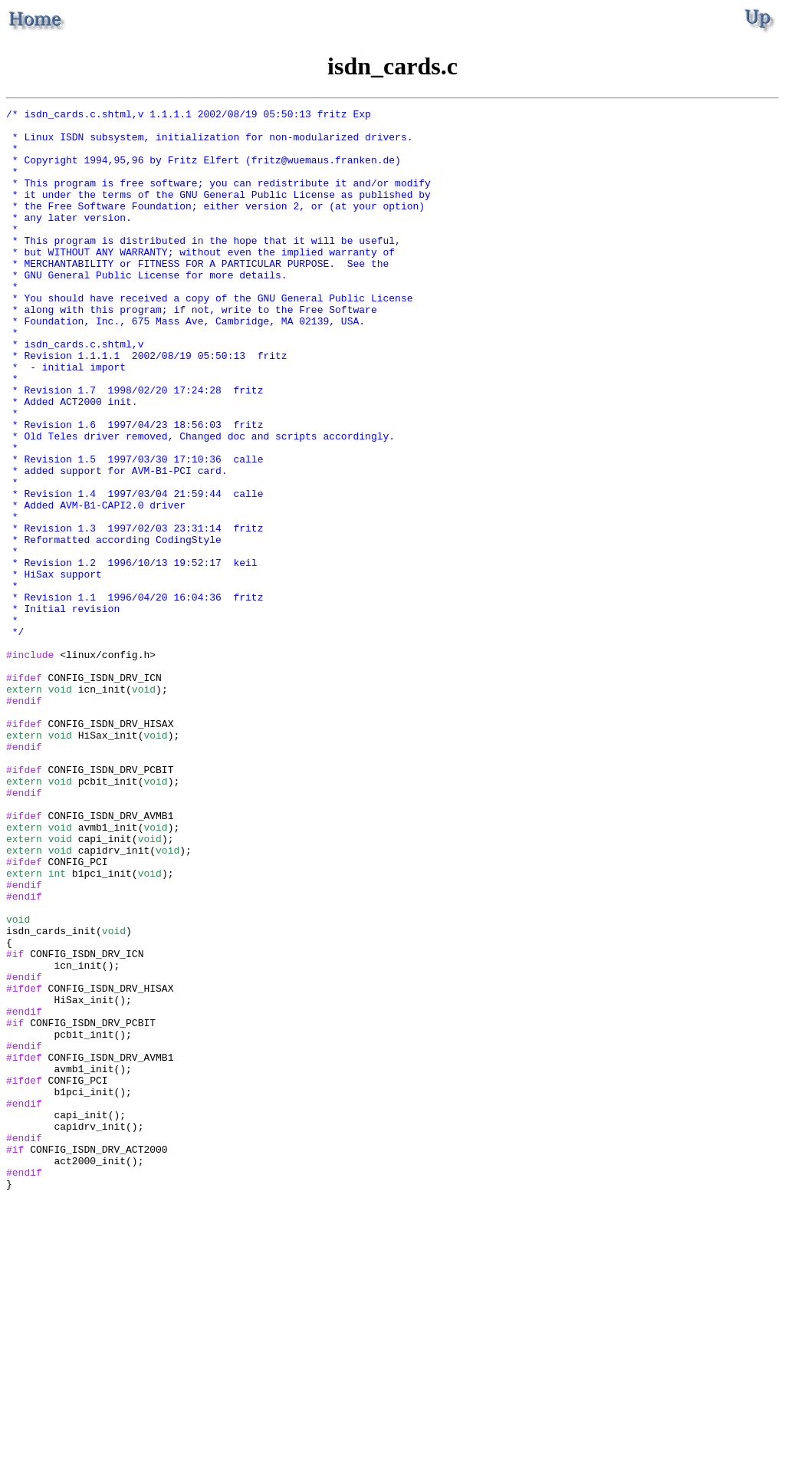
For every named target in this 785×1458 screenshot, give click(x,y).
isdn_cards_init (51, 1096)
